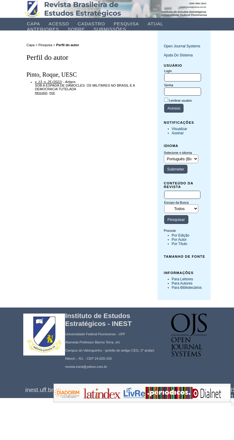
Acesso (59, 23)
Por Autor (179, 240)
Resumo (41, 92)
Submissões (109, 29)
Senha (168, 85)
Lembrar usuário (180, 100)
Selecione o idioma (178, 153)
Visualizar (179, 129)
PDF (52, 92)
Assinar (178, 133)
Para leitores (182, 279)
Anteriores (43, 29)
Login (168, 71)
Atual (155, 23)
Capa (33, 23)
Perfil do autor (67, 45)
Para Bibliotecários (187, 287)
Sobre (76, 29)
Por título (179, 244)
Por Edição (180, 235)
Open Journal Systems (182, 46)
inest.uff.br (39, 390)
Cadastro (91, 23)
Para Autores (182, 283)
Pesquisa (126, 23)
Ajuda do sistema (178, 55)
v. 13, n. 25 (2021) (48, 82)
